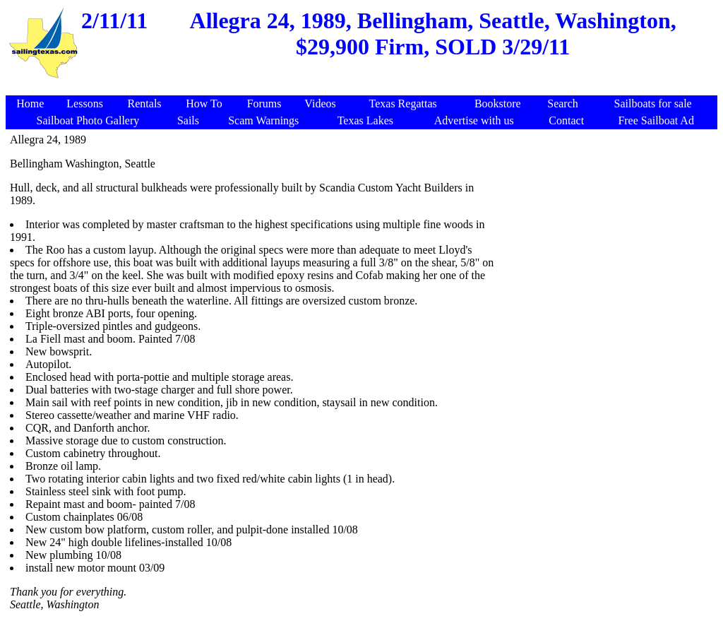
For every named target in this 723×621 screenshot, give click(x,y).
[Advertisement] (363, 88)
